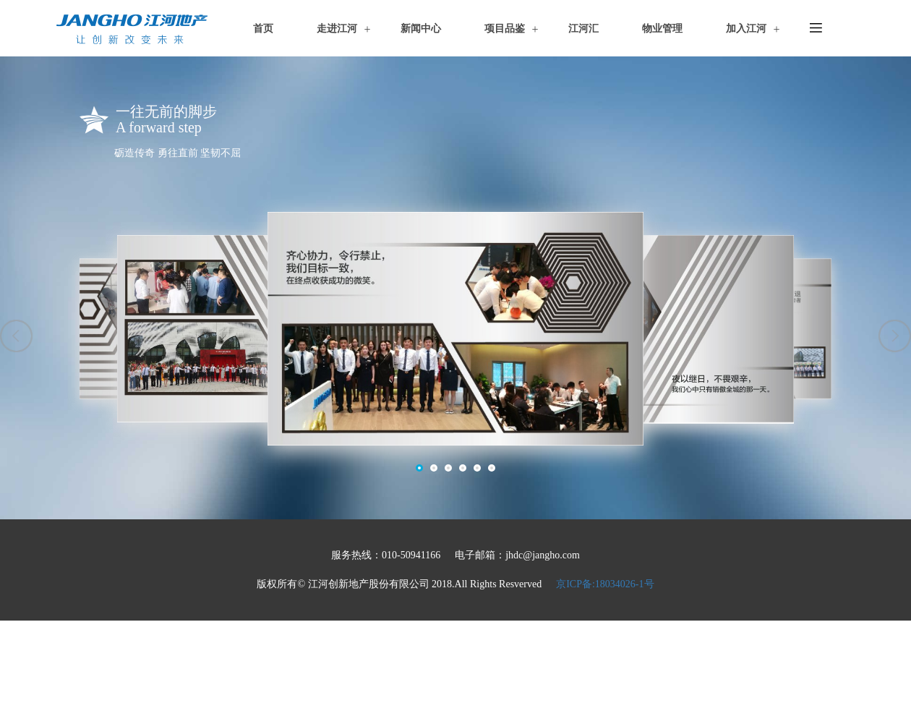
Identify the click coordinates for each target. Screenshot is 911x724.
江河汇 (583, 28)
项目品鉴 (504, 28)
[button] (16, 336)
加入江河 (746, 28)
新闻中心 (421, 28)
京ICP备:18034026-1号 (605, 584)
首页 (263, 28)
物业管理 (662, 28)
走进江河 (337, 28)
